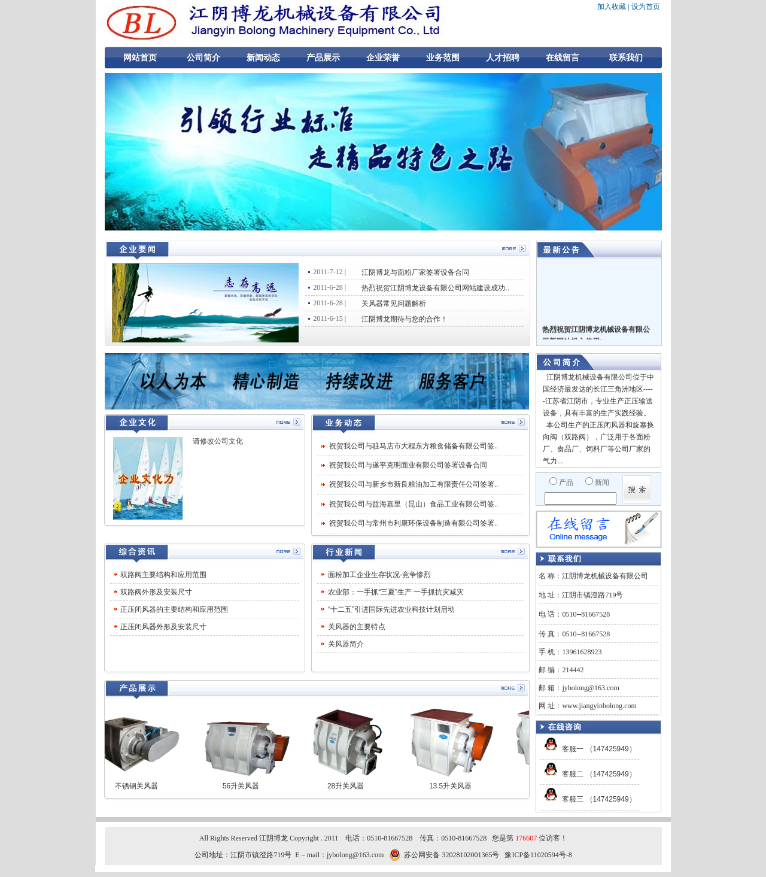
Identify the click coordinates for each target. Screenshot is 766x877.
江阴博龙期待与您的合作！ (404, 319)
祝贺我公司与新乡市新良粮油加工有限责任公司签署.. (413, 484)
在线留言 (562, 57)
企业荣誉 (383, 57)
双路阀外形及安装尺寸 (156, 592)
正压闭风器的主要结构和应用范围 (174, 609)
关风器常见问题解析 (393, 303)
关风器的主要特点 (356, 627)
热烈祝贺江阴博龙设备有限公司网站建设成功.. (435, 288)
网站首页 (140, 57)
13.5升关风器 (455, 786)
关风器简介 (346, 644)
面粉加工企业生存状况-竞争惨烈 (379, 574)
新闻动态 (263, 57)
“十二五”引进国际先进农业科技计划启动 (391, 609)
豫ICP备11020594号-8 (538, 855)
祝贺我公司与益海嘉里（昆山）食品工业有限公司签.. (413, 504)
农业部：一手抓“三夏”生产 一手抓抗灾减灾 (396, 592)
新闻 (602, 482)
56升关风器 (245, 786)
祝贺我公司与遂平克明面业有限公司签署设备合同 (408, 465)
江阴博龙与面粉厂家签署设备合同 (415, 272)
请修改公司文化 (218, 441)
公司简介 (203, 57)
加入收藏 (611, 6)
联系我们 (626, 57)
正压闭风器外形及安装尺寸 (163, 627)
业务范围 (443, 57)
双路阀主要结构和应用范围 (163, 574)
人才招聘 (502, 57)
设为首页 (645, 6)
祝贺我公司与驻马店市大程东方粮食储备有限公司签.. (413, 446)
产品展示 (323, 57)
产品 (566, 482)
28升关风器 (350, 786)
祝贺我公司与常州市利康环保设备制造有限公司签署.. (413, 523)
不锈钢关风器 (141, 786)
